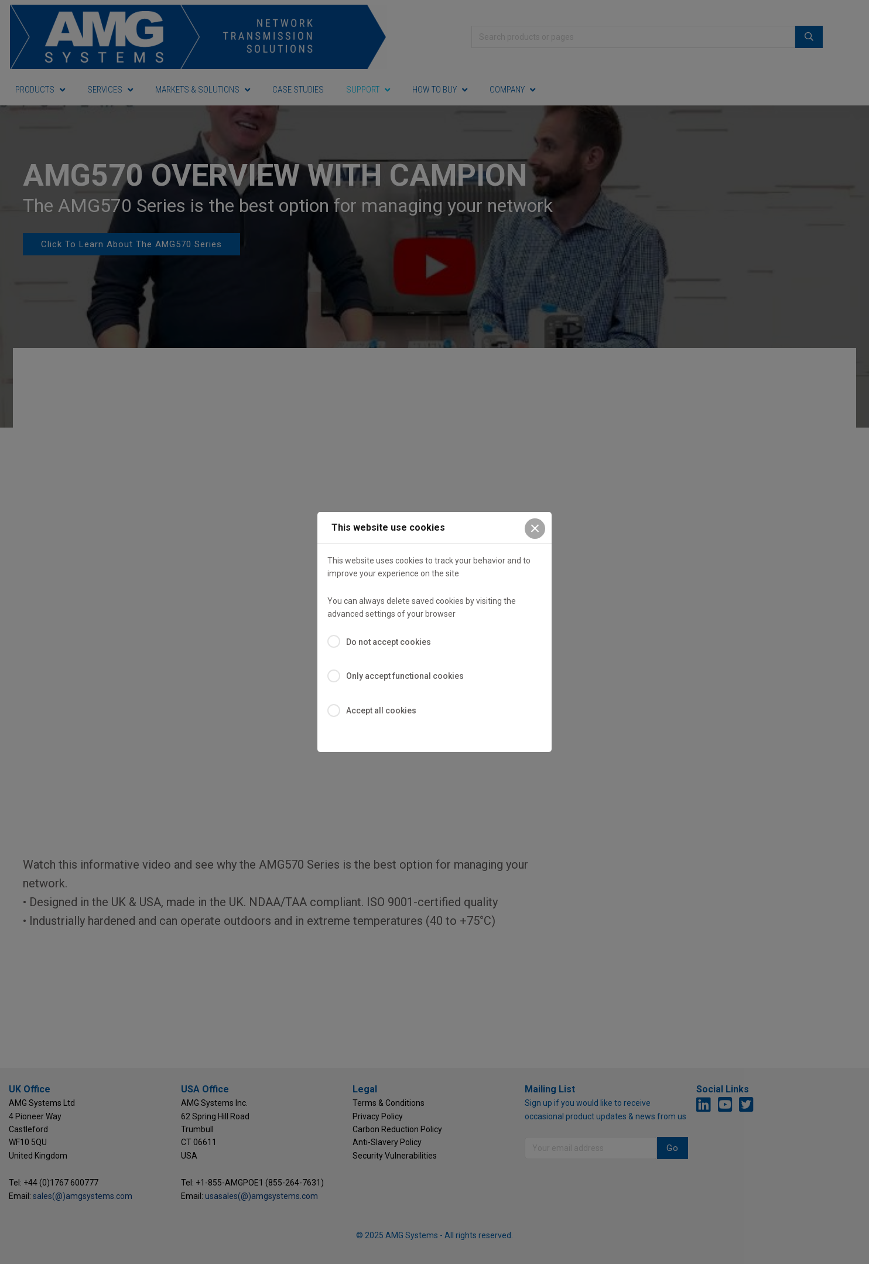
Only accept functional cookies (405, 676)
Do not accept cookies (388, 642)
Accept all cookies (381, 710)
